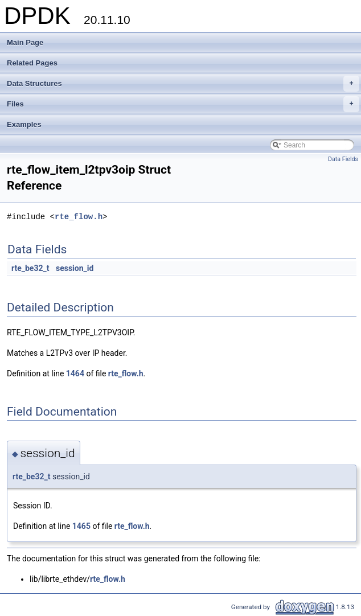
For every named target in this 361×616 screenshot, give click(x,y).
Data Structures (183, 84)
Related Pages (32, 63)
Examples (24, 124)
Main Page (25, 42)
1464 (75, 373)
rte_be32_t (30, 268)
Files (183, 104)
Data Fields (343, 159)
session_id (74, 268)
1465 (81, 526)
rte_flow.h (78, 216)
